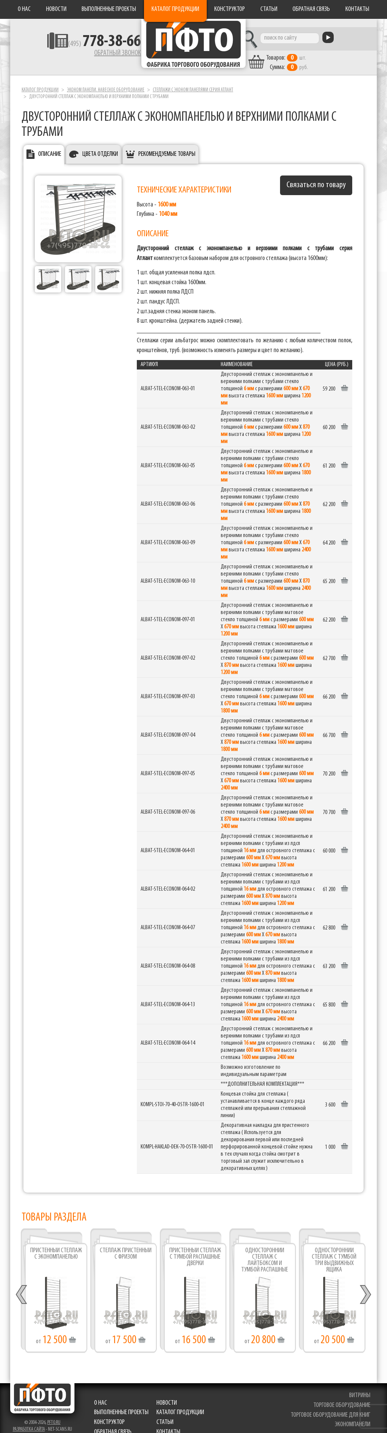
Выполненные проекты (109, 9)
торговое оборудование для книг (331, 1407)
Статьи (268, 9)
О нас (24, 9)
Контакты (357, 9)
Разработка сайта (29, 1422)
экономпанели (353, 1417)
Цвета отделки (100, 146)
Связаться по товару (316, 177)
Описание (49, 146)
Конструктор (229, 9)
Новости (56, 9)
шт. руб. (313, 55)
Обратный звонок (93, 54)
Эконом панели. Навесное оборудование (105, 82)
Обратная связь (311, 9)
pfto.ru (53, 1415)
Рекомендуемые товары (166, 146)
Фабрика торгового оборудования (193, 47)
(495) (80, 45)
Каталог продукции (175, 9)
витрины (360, 1387)
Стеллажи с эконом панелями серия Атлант (193, 82)
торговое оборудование (342, 1397)
